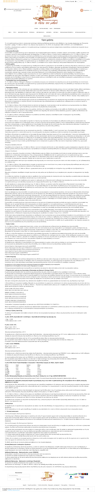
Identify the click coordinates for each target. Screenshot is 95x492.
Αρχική (36, 28)
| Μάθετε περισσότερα (14, 490)
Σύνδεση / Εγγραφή (69, 1)
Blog (51, 28)
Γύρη (15, 32)
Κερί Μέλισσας (41, 32)
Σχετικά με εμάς (43, 28)
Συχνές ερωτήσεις (32, 485)
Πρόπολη (32, 32)
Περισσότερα (47, 36)
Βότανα (56, 32)
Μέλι (10, 32)
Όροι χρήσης (64, 485)
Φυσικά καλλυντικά (80, 32)
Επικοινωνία (57, 28)
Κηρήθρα (49, 32)
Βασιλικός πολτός (23, 32)
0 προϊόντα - (88, 10)
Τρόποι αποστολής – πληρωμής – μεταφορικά (48, 485)
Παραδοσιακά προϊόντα (67, 32)
